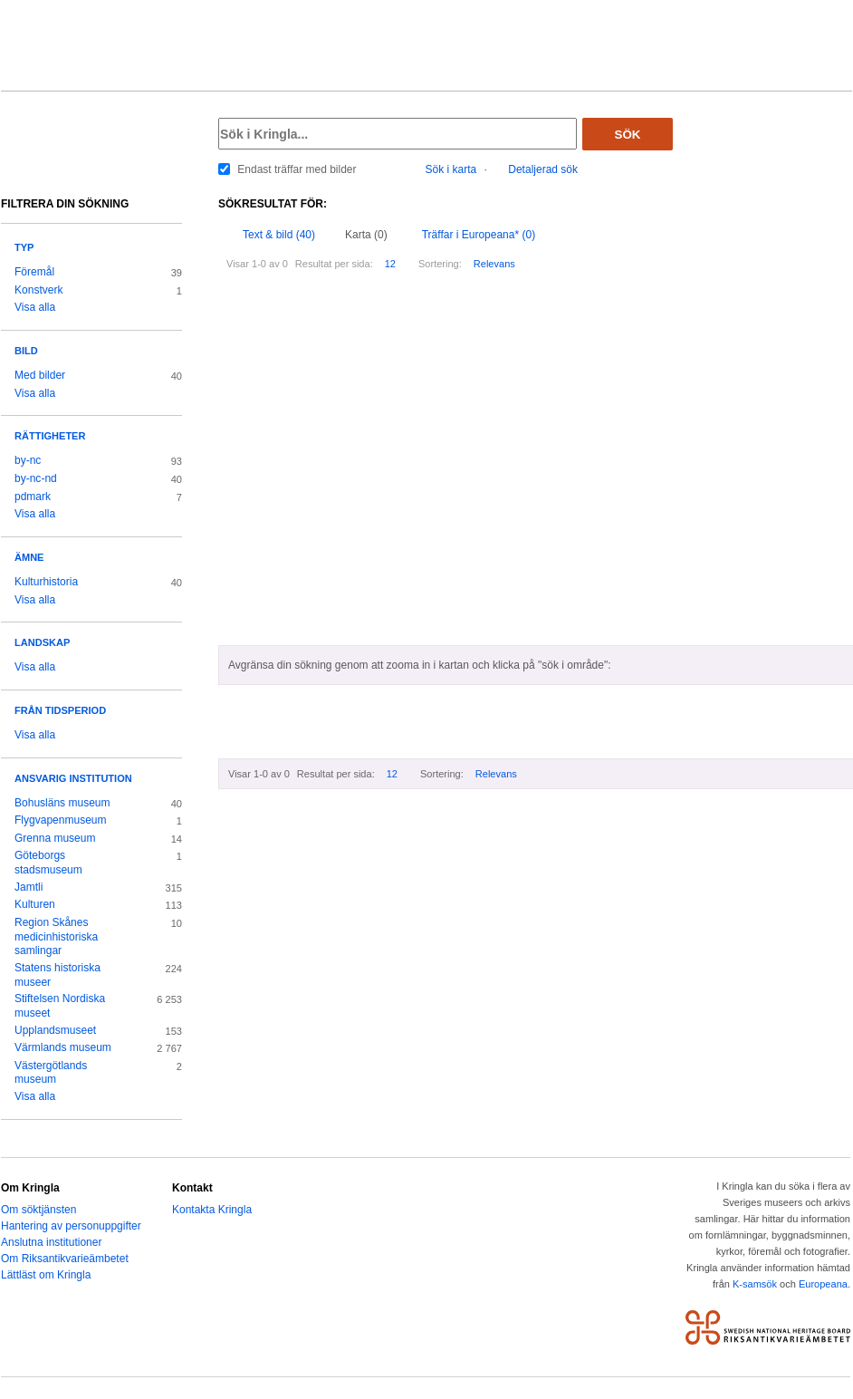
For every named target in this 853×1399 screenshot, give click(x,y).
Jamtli (28, 887)
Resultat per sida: (334, 263)
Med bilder (39, 375)
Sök (628, 134)
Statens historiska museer (57, 975)
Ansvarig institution (73, 778)
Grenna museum (55, 838)
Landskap (42, 642)
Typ (24, 247)
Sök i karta (451, 169)
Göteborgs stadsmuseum (48, 862)
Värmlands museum (62, 1047)
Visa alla (34, 307)
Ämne (28, 557)
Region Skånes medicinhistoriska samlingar (56, 936)
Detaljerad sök (543, 169)
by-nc (27, 460)
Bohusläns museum (62, 802)
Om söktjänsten (38, 1209)
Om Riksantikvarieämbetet (65, 1258)
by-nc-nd (35, 478)
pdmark (32, 496)
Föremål (34, 271)
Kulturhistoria (46, 581)
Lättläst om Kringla (46, 1275)
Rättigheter (49, 435)
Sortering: (440, 263)
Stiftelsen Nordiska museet (59, 1005)
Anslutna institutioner (51, 1242)
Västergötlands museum (50, 1072)
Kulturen (34, 904)
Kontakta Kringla (212, 1209)
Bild (26, 350)
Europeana (823, 1283)
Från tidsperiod (60, 710)
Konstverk (38, 290)
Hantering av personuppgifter (71, 1226)
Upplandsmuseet (55, 1030)
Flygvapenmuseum (60, 820)
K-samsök (755, 1283)
